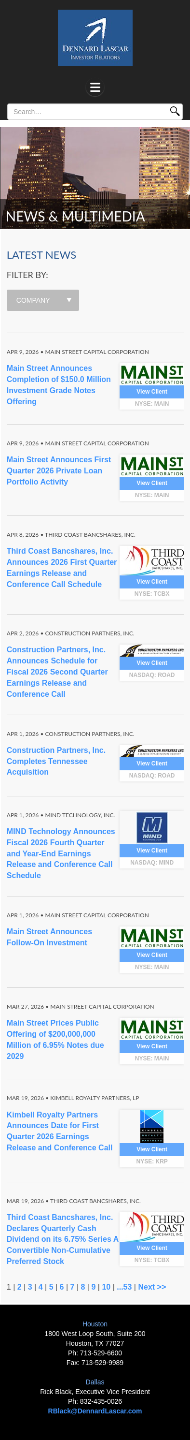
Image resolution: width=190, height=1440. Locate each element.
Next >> (152, 1287)
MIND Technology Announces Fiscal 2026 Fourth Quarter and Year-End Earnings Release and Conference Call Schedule (61, 853)
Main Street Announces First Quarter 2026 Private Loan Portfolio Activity (59, 471)
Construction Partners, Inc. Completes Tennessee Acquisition (56, 761)
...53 (124, 1287)
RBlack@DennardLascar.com (95, 1411)
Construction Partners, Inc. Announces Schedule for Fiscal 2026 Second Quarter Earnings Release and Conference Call (57, 672)
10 (106, 1287)
